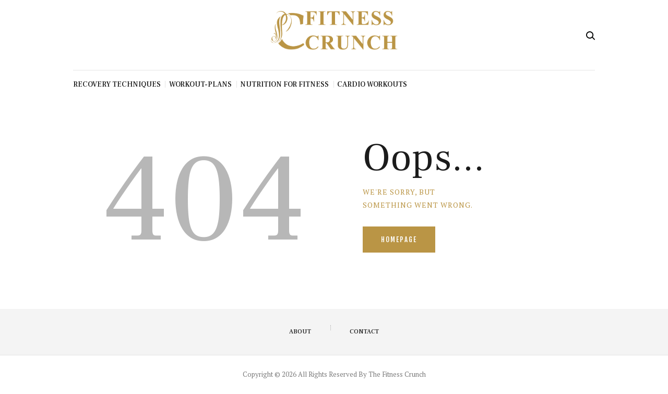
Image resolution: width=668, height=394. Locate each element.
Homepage (399, 239)
